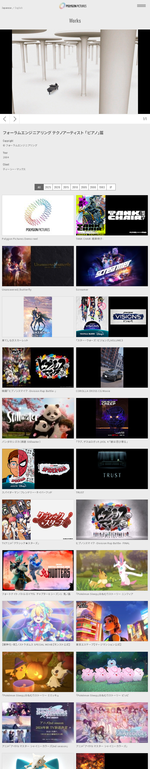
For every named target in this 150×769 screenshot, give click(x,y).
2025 (48, 187)
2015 (66, 187)
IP (111, 187)
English (18, 7)
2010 (75, 187)
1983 (102, 187)
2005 (84, 187)
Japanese (7, 7)
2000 (93, 187)
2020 (57, 187)
